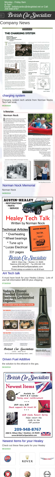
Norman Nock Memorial (19, 185)
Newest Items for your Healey (23, 441)
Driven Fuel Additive (16, 359)
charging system (14, 95)
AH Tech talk (11, 273)
